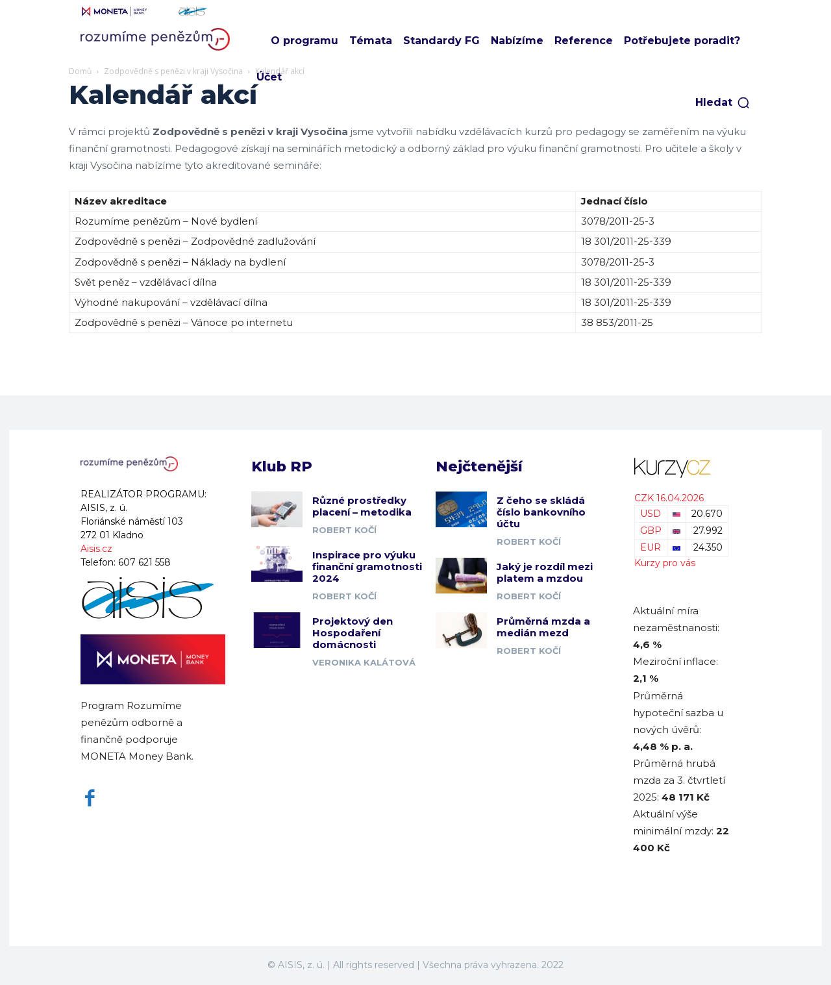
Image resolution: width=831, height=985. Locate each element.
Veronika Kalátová (364, 662)
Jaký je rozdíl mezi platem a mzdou (545, 572)
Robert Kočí (344, 530)
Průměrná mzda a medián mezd (543, 627)
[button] (722, 102)
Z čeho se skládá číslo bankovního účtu (541, 512)
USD (650, 513)
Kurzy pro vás (664, 563)
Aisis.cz (96, 549)
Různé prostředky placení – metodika (362, 506)
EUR (650, 547)
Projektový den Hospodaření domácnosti (352, 633)
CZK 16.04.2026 (669, 498)
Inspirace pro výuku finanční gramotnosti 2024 (367, 566)
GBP (651, 530)
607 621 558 (144, 562)
